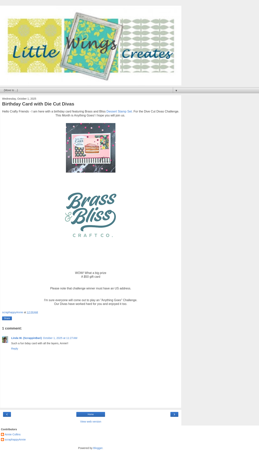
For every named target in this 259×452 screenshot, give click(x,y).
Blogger (98, 448)
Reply (14, 348)
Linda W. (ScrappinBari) (26, 338)
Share (7, 318)
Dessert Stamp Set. (120, 111)
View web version (90, 421)
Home (91, 414)
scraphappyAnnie (15, 439)
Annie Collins (13, 434)
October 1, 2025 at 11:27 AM (60, 338)
